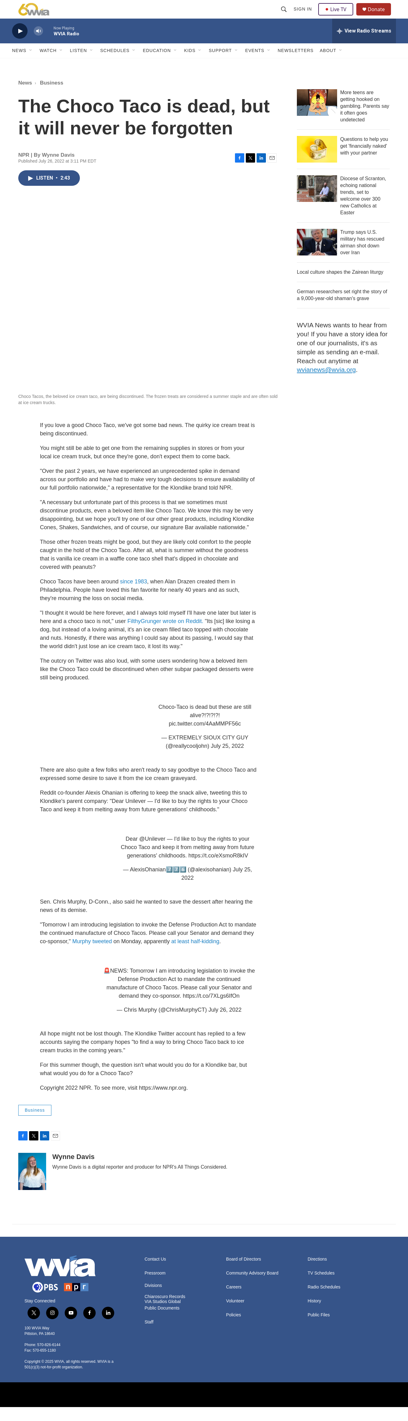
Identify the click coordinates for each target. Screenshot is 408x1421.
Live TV (337, 16)
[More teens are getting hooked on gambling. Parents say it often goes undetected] (317, 116)
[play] (20, 45)
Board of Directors (243, 1273)
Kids (190, 64)
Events (254, 64)
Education (157, 64)
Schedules (115, 64)
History (314, 1315)
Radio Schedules (324, 1301)
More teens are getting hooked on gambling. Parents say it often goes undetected (364, 120)
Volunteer (235, 1315)
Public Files (319, 1329)
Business (51, 97)
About (328, 64)
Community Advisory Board (252, 1287)
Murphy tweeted (92, 955)
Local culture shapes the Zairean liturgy (340, 286)
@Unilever (152, 853)
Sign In (303, 16)
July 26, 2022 (224, 1024)
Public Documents (162, 1322)
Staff (149, 1336)
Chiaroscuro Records (165, 1310)
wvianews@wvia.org (326, 383)
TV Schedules (321, 1287)
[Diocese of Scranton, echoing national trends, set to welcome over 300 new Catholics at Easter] (317, 202)
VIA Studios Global (163, 1315)
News (19, 64)
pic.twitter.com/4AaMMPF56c (205, 737)
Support (220, 64)
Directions (317, 1273)
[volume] (38, 45)
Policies (233, 1329)
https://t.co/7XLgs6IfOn (211, 1010)
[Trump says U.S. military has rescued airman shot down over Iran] (317, 256)
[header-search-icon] (284, 16)
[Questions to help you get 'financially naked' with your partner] (317, 163)
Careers (233, 1301)
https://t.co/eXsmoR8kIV (218, 869)
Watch (48, 64)
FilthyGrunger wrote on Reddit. (165, 635)
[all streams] (364, 45)
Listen (78, 64)
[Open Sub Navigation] (30, 64)
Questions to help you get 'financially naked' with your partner (364, 159)
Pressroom (155, 1287)
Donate (380, 16)
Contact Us (155, 1273)
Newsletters (296, 64)
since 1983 (133, 595)
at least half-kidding (195, 955)
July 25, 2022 (227, 760)
